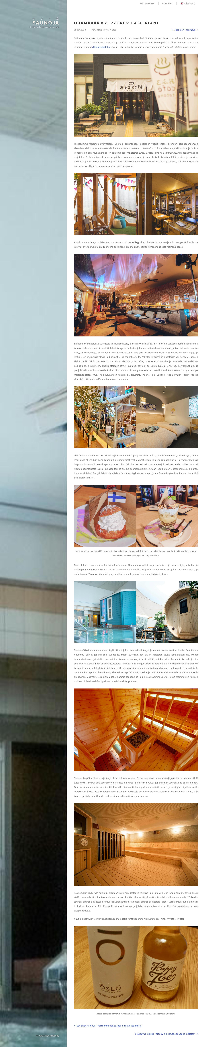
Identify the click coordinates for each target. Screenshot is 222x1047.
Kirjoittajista (167, 3)
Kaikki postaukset (147, 3)
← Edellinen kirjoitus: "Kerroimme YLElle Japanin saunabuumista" (108, 1025)
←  (178, 29)
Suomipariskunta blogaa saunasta (44, 27)
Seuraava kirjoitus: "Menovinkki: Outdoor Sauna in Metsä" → (166, 1033)
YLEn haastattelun (101, 46)
